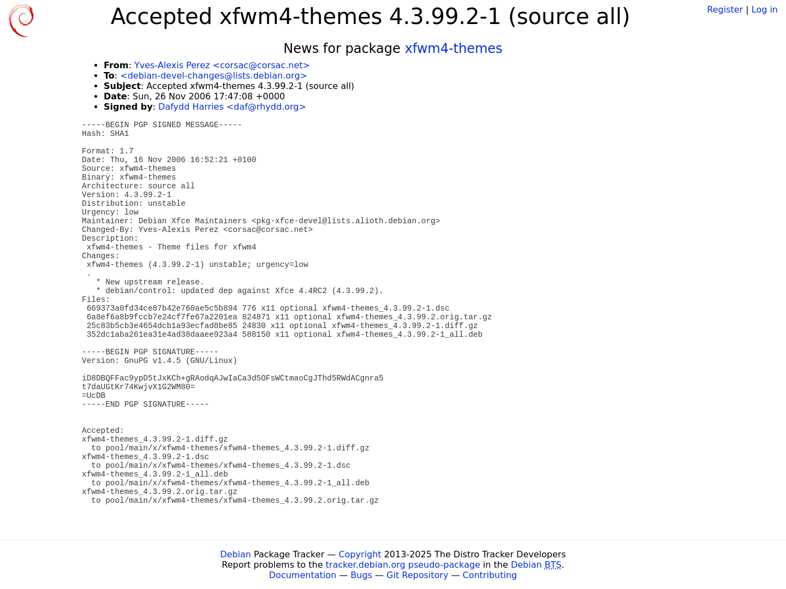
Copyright (359, 554)
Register (725, 9)
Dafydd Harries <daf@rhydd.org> (232, 107)
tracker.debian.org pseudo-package (403, 565)
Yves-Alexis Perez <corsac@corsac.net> (222, 65)
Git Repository (417, 575)
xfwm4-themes (453, 48)
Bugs (361, 575)
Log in (765, 9)
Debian (235, 554)
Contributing (490, 575)
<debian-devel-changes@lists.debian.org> (213, 75)
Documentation (302, 575)
